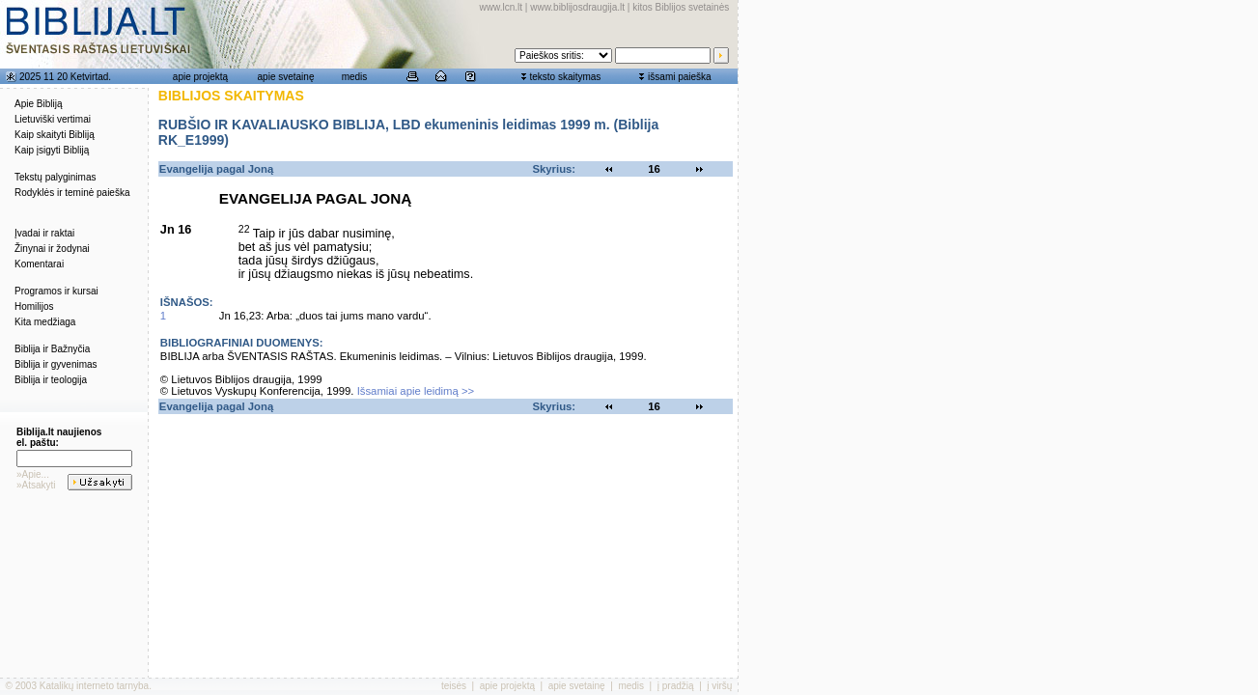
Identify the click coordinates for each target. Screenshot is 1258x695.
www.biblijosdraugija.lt (577, 7)
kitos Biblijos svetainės (680, 7)
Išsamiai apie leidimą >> (416, 391)
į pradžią (675, 686)
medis (355, 76)
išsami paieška (680, 76)
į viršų (719, 686)
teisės (453, 686)
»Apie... (32, 474)
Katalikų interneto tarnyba (94, 686)
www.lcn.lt (501, 7)
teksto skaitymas (565, 76)
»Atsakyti (36, 485)
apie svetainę (286, 76)
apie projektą (200, 76)
